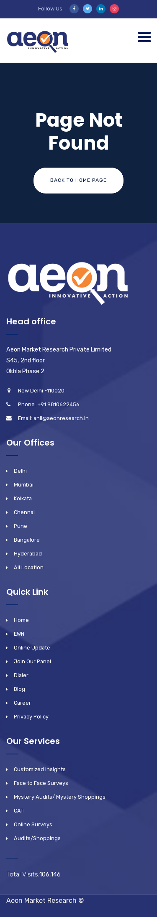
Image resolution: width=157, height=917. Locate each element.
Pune (20, 526)
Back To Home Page (78, 180)
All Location (29, 567)
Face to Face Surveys (41, 783)
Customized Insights (40, 769)
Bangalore (27, 540)
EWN (19, 634)
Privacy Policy (31, 716)
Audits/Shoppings (37, 838)
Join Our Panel (32, 661)
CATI (19, 810)
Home (21, 620)
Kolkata (23, 498)
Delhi (20, 471)
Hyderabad (28, 553)
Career (22, 703)
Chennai (24, 512)
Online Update (32, 647)
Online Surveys (33, 824)
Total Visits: (22, 874)
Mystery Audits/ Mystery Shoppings (60, 797)
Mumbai (23, 484)
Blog (19, 689)
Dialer (21, 675)
